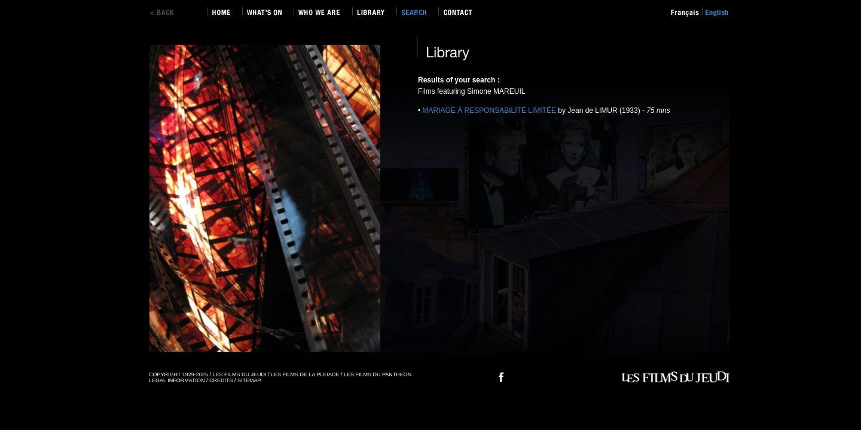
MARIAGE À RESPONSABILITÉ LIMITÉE (490, 110)
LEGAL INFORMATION (177, 380)
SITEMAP (249, 380)
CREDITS (221, 380)
